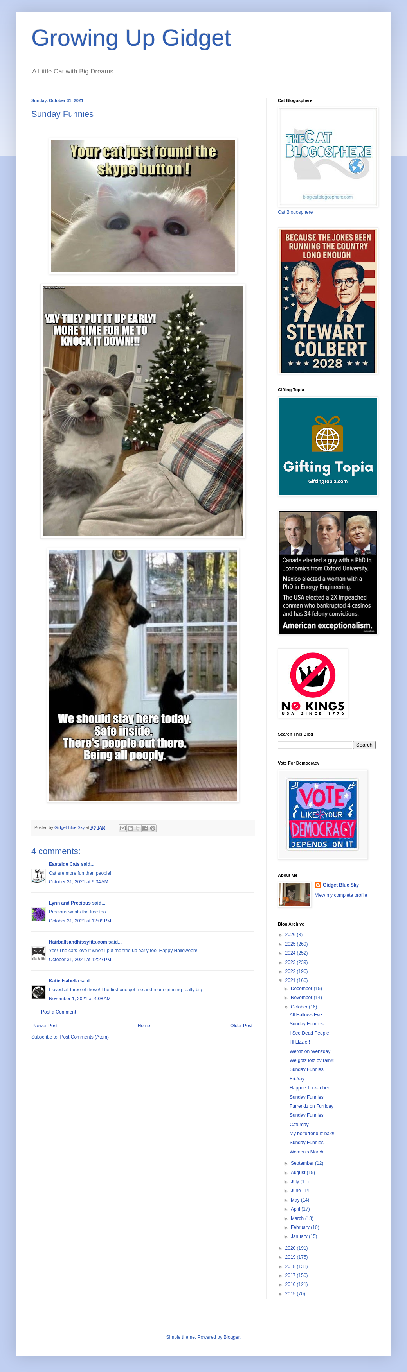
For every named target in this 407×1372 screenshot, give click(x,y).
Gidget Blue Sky (341, 885)
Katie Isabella (64, 980)
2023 (291, 962)
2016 (291, 1284)
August (299, 1172)
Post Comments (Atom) (84, 1037)
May (296, 1200)
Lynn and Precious (70, 903)
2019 (291, 1257)
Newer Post (45, 1025)
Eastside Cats (64, 864)
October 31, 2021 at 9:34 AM (78, 882)
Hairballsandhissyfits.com (78, 942)
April (296, 1209)
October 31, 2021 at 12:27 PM (80, 959)
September (303, 1163)
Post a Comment (58, 1012)
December (302, 988)
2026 (291, 934)
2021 (291, 980)
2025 (291, 944)
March (298, 1218)
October (300, 1007)
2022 (291, 971)
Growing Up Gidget (131, 38)
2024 (291, 953)
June (296, 1190)
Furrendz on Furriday (311, 1106)
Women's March (306, 1152)
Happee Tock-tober (309, 1088)
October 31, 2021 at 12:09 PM (80, 921)
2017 (291, 1275)
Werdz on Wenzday (310, 1051)
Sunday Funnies (307, 1023)
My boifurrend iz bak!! (312, 1133)
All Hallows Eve (306, 1014)
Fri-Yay (297, 1079)
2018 (291, 1266)
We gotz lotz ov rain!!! (312, 1060)
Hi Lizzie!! (300, 1042)
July (296, 1181)
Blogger (231, 1337)
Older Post (241, 1025)
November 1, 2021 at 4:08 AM (80, 998)
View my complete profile (341, 895)
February (301, 1227)
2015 (291, 1294)
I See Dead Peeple (309, 1033)
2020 (291, 1248)
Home (144, 1025)
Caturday (299, 1124)
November (302, 997)
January (300, 1236)
